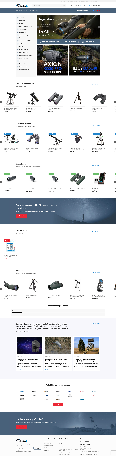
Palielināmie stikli (22, 52)
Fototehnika (21, 61)
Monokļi (20, 46)
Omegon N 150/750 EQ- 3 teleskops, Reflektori (53, 109)
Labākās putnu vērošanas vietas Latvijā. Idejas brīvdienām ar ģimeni (85, 347)
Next (99, 27)
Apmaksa (63, 1)
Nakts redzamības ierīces (24, 26)
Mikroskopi (21, 21)
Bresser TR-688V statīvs (53, 295)
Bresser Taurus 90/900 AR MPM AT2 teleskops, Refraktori (99, 296)
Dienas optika (21, 32)
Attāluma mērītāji (22, 49)
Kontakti (25, 10)
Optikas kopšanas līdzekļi (24, 55)
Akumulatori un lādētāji (24, 41)
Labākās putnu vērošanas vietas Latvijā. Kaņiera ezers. (56, 347)
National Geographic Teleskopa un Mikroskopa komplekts (33, 149)
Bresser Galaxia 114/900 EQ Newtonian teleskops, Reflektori (11, 109)
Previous (38, 27)
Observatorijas (22, 67)
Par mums (61, 428)
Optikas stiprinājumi (23, 35)
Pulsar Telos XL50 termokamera (33, 188)
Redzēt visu (58, 391)
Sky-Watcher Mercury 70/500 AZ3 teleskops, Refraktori (32, 109)
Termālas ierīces (22, 29)
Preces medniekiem (23, 70)
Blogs (37, 10)
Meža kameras (21, 38)
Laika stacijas (21, 64)
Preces (19, 11)
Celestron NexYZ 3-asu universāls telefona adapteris (99, 149)
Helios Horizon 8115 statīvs (98, 108)
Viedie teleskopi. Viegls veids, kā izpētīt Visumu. (27, 347)
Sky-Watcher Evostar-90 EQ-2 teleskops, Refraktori (77, 149)
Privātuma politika (76, 1)
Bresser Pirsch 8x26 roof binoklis (99, 188)
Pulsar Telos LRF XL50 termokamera (8, 189)
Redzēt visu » (96, 85)
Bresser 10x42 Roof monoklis (76, 295)
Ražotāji (32, 10)
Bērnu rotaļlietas (22, 58)
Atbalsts (87, 1)
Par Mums (83, 1)
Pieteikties (37, 435)
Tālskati (20, 44)
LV (69, 5)
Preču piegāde (69, 1)
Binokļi (20, 23)
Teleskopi (20, 18)
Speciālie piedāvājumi (82, 10)
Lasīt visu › (20, 357)
